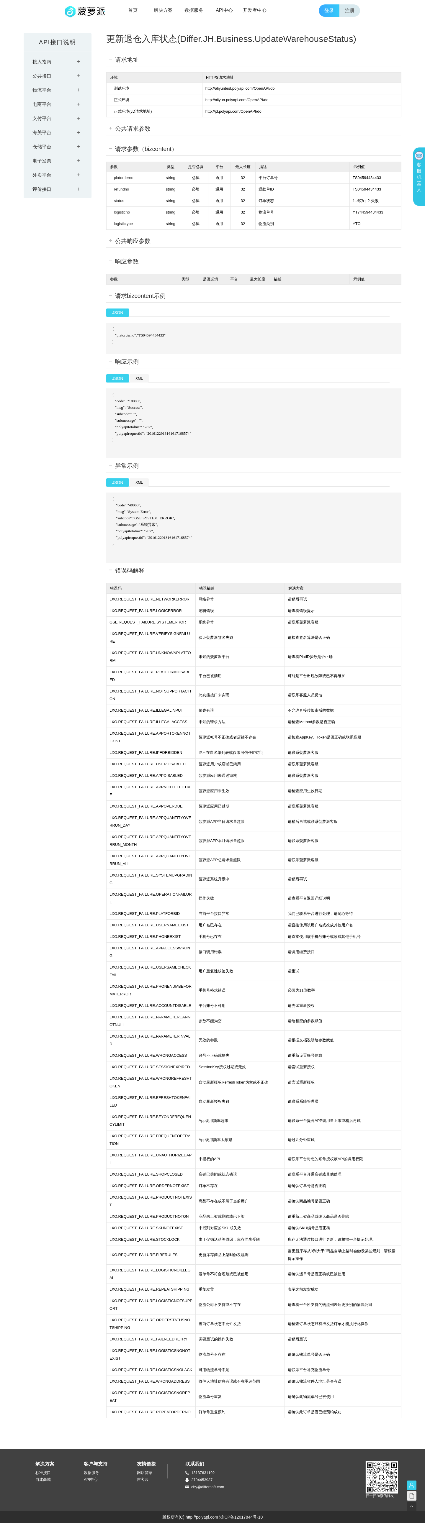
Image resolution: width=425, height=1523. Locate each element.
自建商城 (43, 1479)
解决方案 (163, 10)
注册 (349, 10)
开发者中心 (255, 10)
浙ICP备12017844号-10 (241, 1517)
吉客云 (142, 1479)
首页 (133, 10)
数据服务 (193, 10)
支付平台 (41, 118)
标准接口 (43, 1473)
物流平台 (41, 90)
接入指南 (41, 61)
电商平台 (41, 104)
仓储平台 (41, 146)
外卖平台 (41, 175)
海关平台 (41, 132)
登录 (329, 10)
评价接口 (41, 189)
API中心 (224, 10)
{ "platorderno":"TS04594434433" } (264, 335)
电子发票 (41, 160)
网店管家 (144, 1473)
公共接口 (41, 75)
